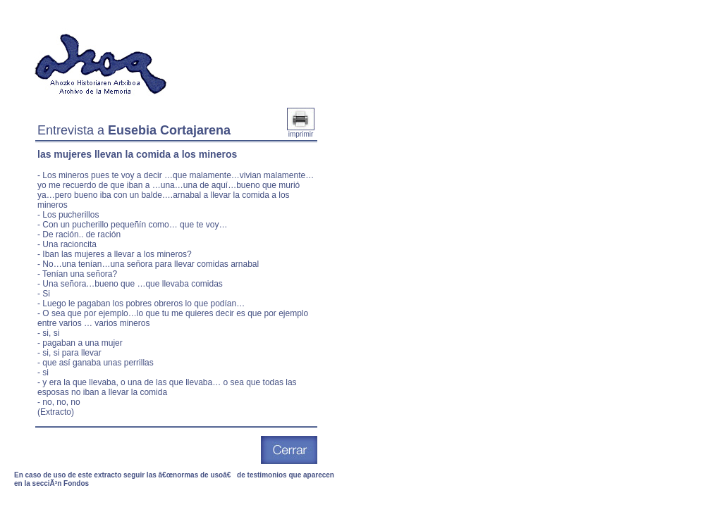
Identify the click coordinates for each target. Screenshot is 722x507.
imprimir (300, 131)
